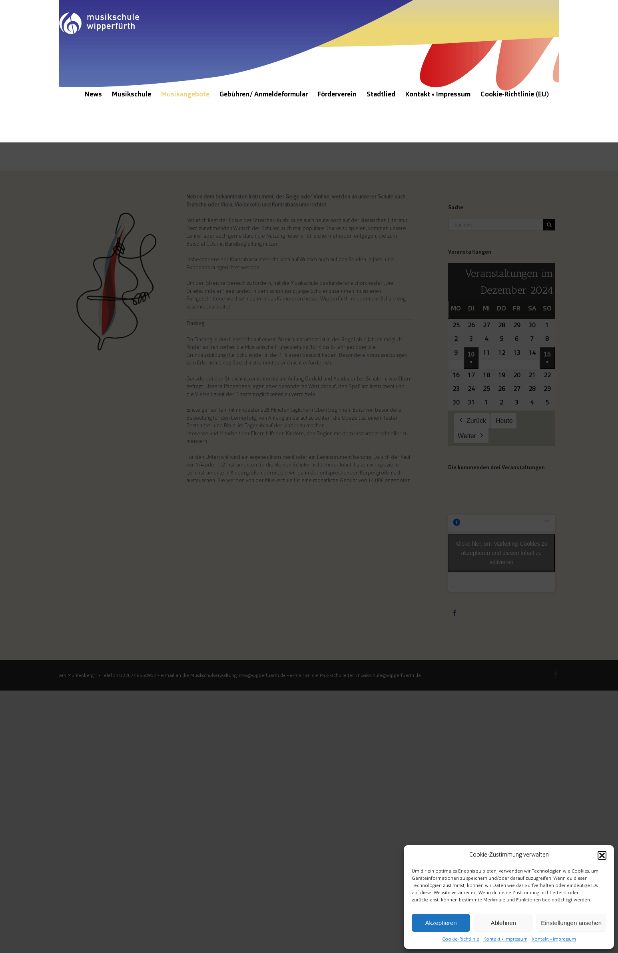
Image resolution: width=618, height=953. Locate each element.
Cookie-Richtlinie (460, 939)
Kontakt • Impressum (505, 939)
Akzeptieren (441, 922)
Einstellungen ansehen (571, 922)
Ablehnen (503, 922)
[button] (602, 855)
